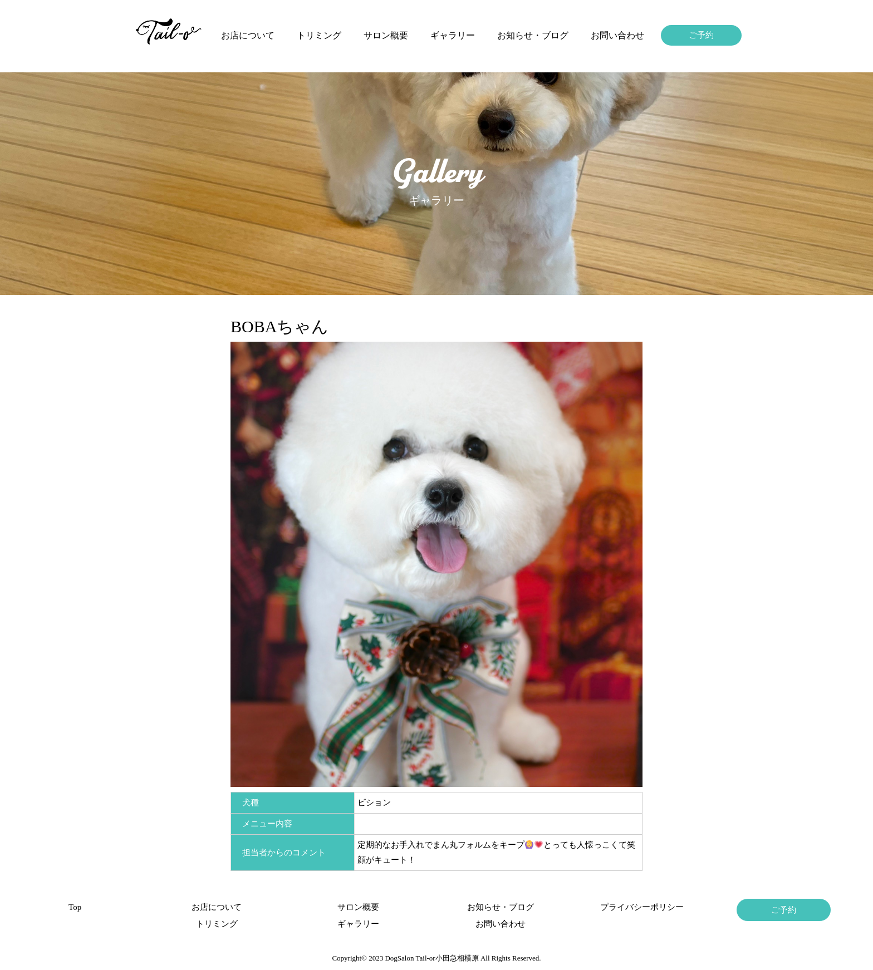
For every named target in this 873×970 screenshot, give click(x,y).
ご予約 (701, 35)
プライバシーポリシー (642, 907)
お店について (247, 35)
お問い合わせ (617, 35)
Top (74, 907)
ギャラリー (452, 35)
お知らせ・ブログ (532, 35)
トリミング (319, 35)
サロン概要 (386, 35)
